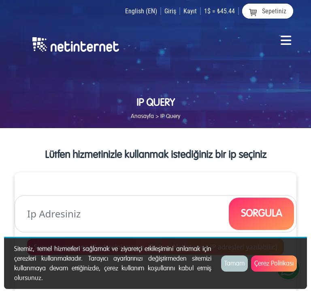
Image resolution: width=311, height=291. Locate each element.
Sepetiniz (267, 11)
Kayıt (190, 11)
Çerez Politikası (274, 263)
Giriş (170, 11)
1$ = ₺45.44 (219, 11)
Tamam (234, 263)
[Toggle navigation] (286, 43)
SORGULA (261, 213)
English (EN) (141, 11)
